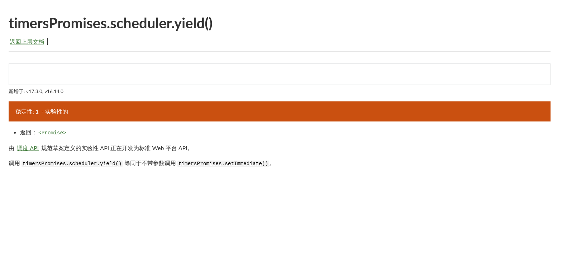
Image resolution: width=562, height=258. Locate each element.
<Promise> (52, 133)
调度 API (28, 147)
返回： (43, 132)
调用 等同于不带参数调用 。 (142, 163)
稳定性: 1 (27, 111)
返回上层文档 (27, 41)
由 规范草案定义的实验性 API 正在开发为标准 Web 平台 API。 (101, 148)
